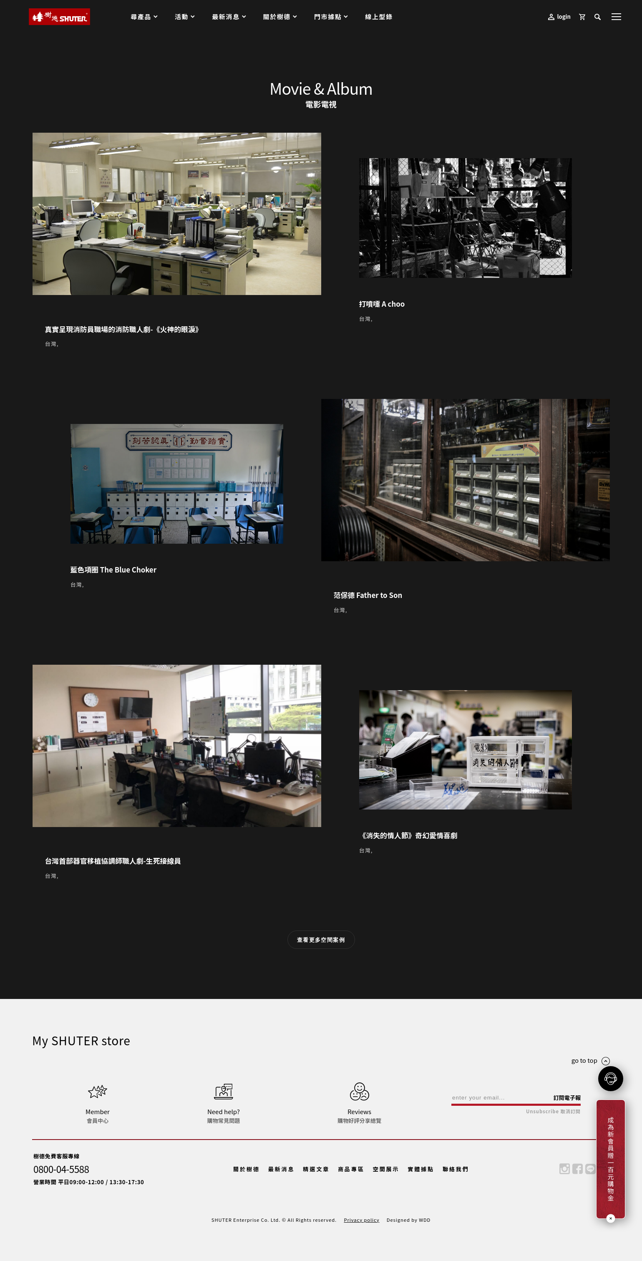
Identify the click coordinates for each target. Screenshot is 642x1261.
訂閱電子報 (567, 1097)
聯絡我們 (456, 1169)
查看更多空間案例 (321, 940)
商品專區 (351, 1169)
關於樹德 (246, 1169)
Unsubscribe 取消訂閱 (553, 1111)
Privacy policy (361, 1219)
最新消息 (281, 1169)
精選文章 (316, 1169)
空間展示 (386, 1169)
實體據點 (421, 1169)
